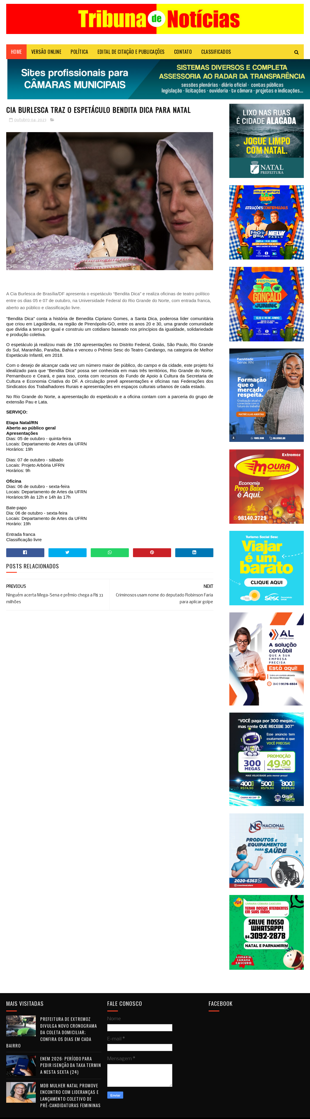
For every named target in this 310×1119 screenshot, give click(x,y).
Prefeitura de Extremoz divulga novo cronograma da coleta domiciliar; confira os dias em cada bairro (51, 1032)
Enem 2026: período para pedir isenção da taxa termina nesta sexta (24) (70, 1065)
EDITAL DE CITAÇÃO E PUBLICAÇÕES (131, 51)
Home (16, 51)
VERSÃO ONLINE (46, 51)
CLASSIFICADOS (216, 51)
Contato (183, 51)
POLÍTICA (79, 51)
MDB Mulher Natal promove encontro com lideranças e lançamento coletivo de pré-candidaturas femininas (70, 1095)
